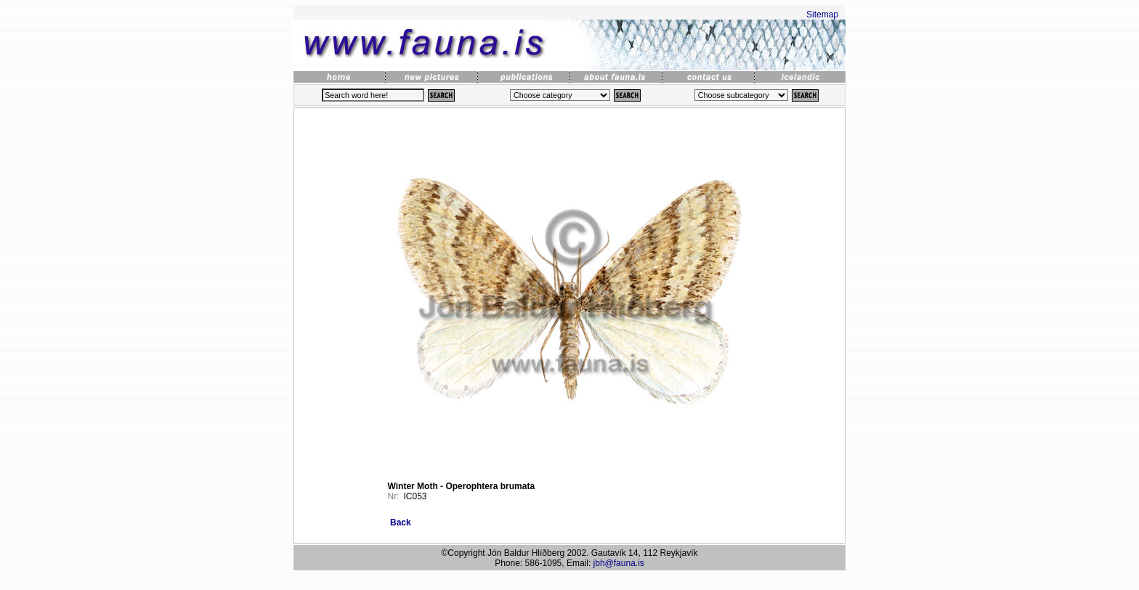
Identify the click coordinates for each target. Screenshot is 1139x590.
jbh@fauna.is (618, 563)
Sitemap (822, 14)
